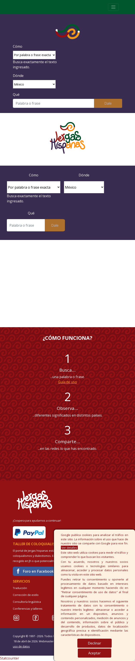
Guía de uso (67, 382)
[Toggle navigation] (113, 7)
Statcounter (9, 658)
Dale (108, 103)
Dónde (18, 75)
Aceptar (94, 653)
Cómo (17, 46)
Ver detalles (69, 548)
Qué (16, 94)
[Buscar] (53, 103)
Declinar (94, 643)
